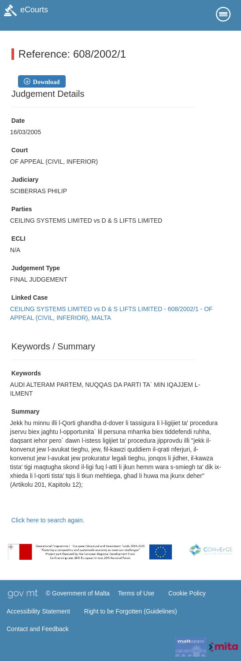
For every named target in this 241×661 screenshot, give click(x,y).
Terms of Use (136, 593)
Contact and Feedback (38, 628)
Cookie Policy (187, 593)
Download (45, 81)
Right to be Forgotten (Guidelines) (130, 611)
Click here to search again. (48, 520)
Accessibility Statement (38, 611)
